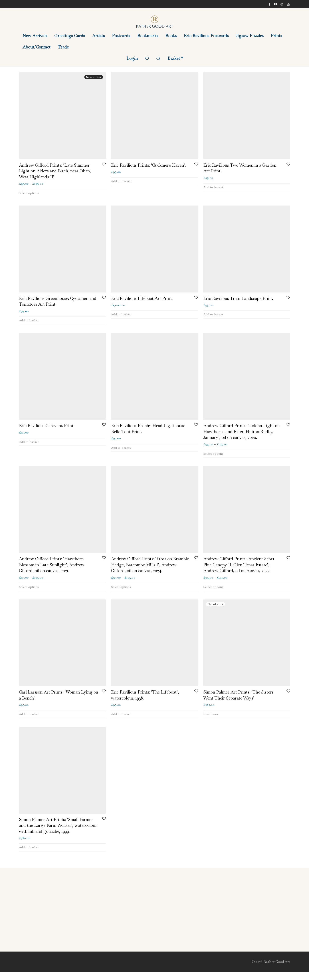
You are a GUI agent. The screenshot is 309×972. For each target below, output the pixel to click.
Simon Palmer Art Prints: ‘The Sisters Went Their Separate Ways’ (238, 695)
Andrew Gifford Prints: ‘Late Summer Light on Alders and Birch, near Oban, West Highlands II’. (55, 171)
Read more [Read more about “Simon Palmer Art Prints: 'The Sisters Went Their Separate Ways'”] (211, 714)
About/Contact (36, 47)
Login (132, 58)
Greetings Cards (69, 35)
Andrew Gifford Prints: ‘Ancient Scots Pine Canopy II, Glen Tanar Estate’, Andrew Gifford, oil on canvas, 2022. (238, 564)
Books (171, 35)
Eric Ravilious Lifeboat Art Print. (142, 298)
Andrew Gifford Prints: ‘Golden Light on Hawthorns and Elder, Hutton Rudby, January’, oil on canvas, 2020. (241, 431)
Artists (98, 35)
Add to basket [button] (121, 181)
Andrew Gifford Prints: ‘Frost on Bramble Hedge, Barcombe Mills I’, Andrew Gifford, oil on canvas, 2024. (150, 564)
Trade (63, 47)
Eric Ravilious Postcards (206, 35)
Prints (276, 35)
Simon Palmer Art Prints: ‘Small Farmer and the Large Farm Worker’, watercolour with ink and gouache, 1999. (58, 825)
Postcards (121, 35)
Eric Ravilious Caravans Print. (46, 425)
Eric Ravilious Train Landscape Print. (238, 298)
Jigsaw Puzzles (250, 35)
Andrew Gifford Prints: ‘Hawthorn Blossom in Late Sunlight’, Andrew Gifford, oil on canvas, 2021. (51, 564)
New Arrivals (34, 35)
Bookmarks (147, 35)
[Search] (158, 59)
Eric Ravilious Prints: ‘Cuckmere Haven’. (148, 165)
